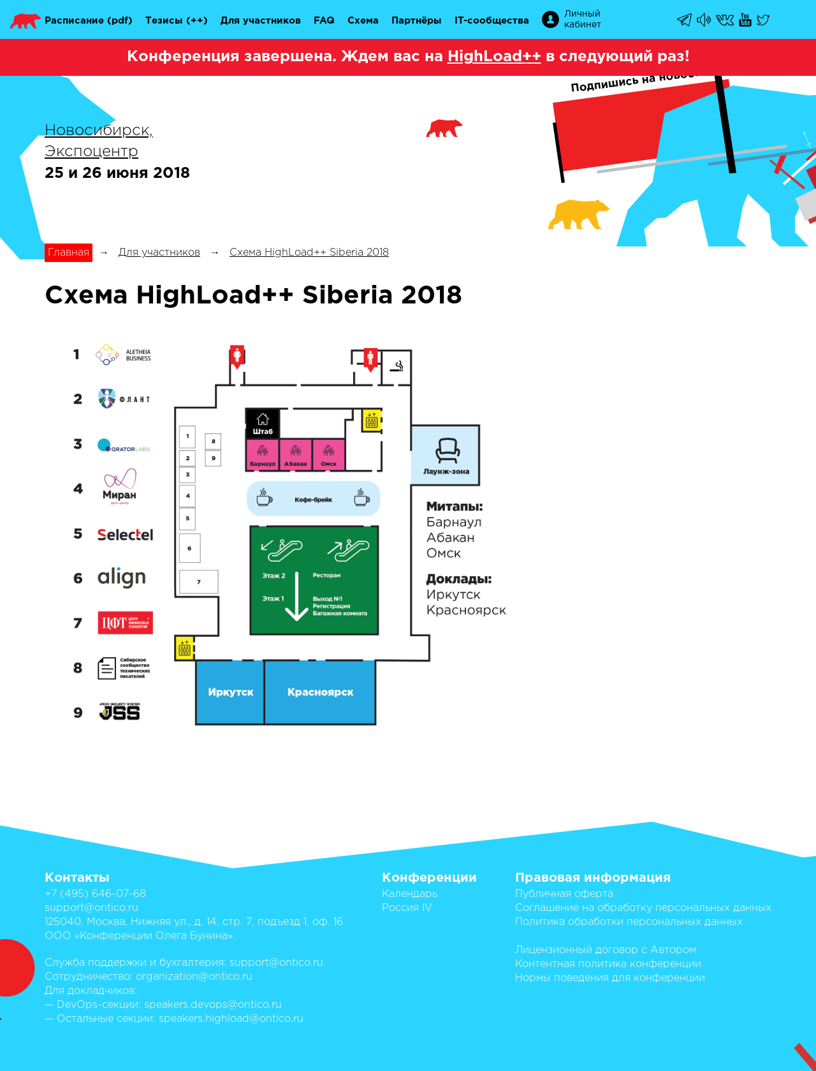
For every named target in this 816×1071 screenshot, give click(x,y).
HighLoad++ (494, 57)
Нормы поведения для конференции (610, 978)
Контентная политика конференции (608, 964)
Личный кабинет (582, 19)
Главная (68, 253)
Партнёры (416, 21)
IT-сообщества (492, 21)
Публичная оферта (564, 894)
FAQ (324, 21)
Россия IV (407, 908)
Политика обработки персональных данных (629, 922)
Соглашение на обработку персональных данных (643, 908)
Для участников (261, 21)
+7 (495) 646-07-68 (95, 894)
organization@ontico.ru (194, 977)
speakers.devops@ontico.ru (213, 1005)
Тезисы (164, 21)
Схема (363, 21)
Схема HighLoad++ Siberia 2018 (309, 253)
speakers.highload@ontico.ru (231, 1019)
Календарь (409, 894)
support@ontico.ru (91, 908)
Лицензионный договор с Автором (605, 950)
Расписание (74, 21)
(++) (197, 21)
